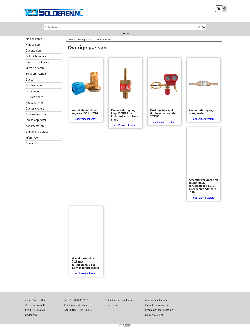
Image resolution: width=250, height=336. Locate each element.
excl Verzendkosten (85, 119)
